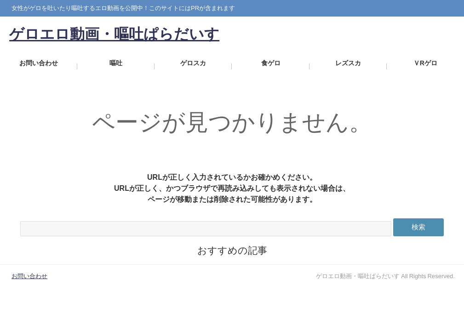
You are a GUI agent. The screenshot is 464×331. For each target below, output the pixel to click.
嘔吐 (115, 66)
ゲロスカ (193, 66)
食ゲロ (270, 66)
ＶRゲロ (425, 66)
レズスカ (348, 66)
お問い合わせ (38, 66)
